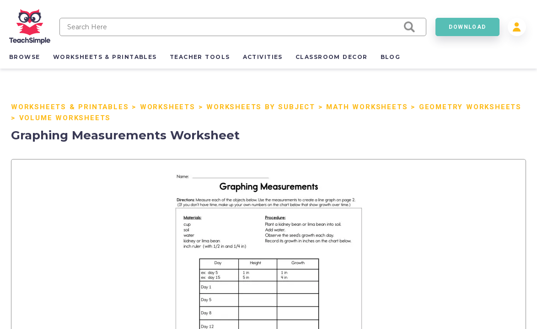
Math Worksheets (367, 107)
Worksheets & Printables (70, 107)
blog (391, 56)
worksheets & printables (105, 56)
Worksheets (167, 107)
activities (263, 56)
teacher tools (200, 56)
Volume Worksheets (65, 118)
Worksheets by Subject (260, 107)
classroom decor (331, 56)
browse (24, 56)
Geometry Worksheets (470, 107)
